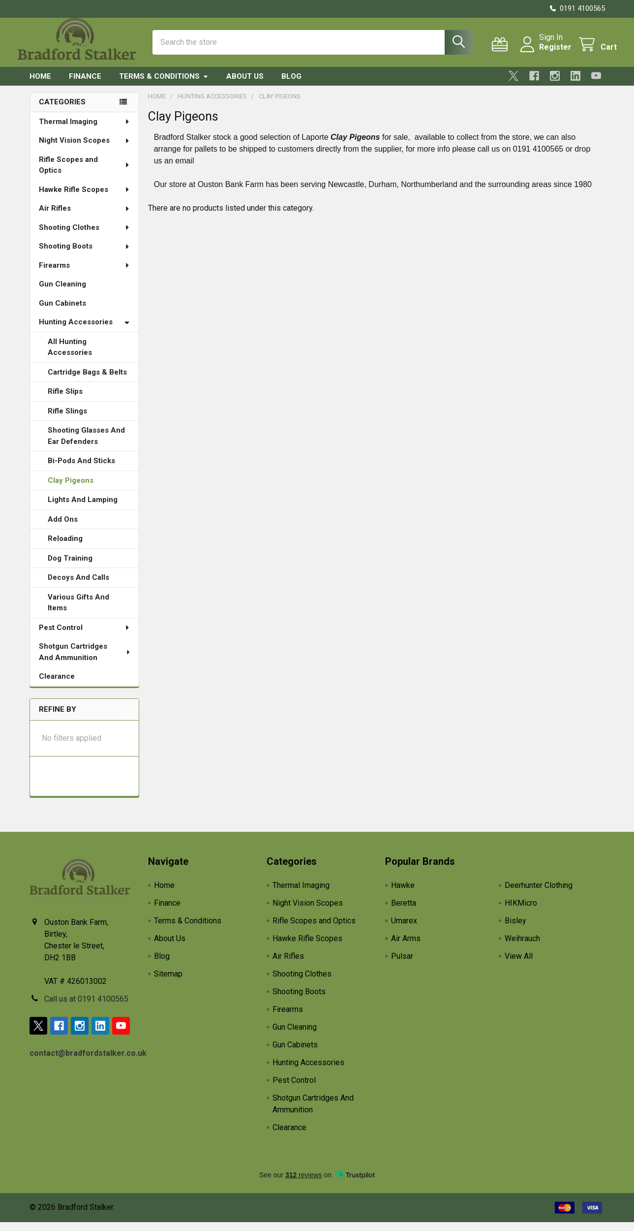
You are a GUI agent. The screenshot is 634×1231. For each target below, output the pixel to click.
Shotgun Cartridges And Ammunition (85, 661)
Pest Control (84, 636)
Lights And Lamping (83, 508)
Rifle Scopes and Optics (84, 174)
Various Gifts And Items (78, 611)
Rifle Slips (65, 400)
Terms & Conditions (164, 85)
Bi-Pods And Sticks (81, 469)
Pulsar (402, 965)
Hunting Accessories (84, 330)
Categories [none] (62, 110)
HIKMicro (521, 911)
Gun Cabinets (62, 312)
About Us (245, 85)
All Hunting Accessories (70, 356)
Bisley (515, 929)
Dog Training (70, 567)
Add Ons (63, 528)
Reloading (65, 547)
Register (543, 53)
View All (519, 965)
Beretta (403, 911)
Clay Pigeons (70, 489)
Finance (85, 85)
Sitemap (168, 982)
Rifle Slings (67, 419)
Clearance (57, 685)
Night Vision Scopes (84, 149)
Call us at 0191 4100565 (86, 1007)
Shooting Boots (84, 255)
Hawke (403, 894)
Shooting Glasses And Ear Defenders (86, 445)
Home (40, 85)
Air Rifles (84, 217)
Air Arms (406, 947)
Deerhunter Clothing (539, 894)
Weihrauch (522, 947)
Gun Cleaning (62, 292)
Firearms (84, 274)
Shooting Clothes (84, 236)
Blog (291, 85)
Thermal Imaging (84, 130)
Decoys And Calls (78, 586)
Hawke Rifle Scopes (84, 198)
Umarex (404, 929)
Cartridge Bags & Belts (87, 381)
